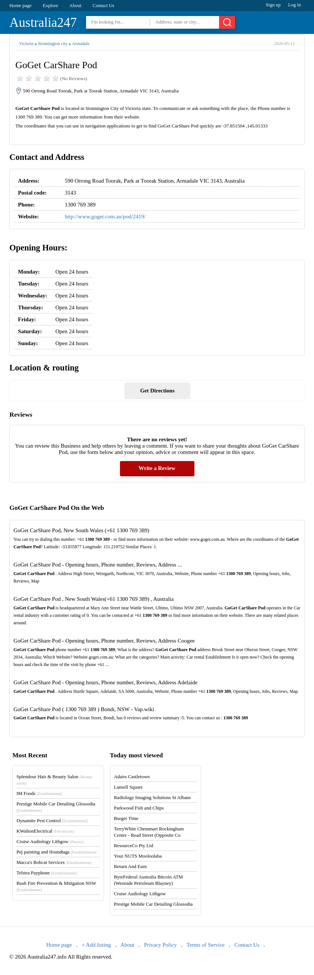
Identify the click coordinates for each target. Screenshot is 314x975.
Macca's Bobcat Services (53, 862)
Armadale (80, 43)
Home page (20, 5)
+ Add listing (96, 945)
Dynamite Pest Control (52, 820)
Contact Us (103, 5)
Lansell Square (128, 787)
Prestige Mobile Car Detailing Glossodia (153, 904)
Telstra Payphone (46, 872)
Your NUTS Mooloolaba (138, 856)
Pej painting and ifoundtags (56, 852)
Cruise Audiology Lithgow (49, 841)
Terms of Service (206, 945)
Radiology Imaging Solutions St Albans (152, 797)
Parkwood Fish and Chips (139, 808)
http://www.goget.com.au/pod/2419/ (105, 217)
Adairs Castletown (132, 776)
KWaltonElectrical (45, 831)
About (75, 5)
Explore (50, 5)
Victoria (26, 43)
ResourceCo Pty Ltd (133, 845)
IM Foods (39, 793)
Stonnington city (53, 43)
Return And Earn (130, 866)
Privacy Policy (160, 945)
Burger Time (126, 818)
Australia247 (43, 22)
